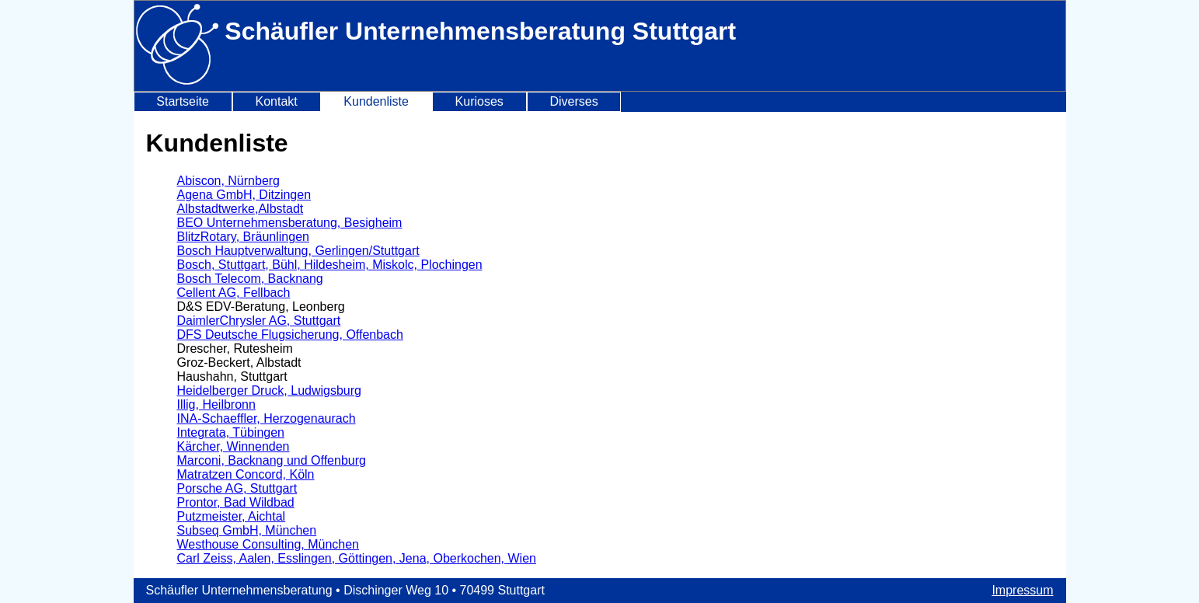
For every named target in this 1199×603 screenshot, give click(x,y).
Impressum (1022, 590)
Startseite (182, 101)
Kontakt (276, 101)
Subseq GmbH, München (247, 530)
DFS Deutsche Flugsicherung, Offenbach (290, 334)
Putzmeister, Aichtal (231, 516)
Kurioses (479, 101)
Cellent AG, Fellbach (234, 292)
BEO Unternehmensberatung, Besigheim (290, 222)
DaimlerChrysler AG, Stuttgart (259, 320)
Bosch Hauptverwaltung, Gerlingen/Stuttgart (298, 250)
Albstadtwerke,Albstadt (240, 208)
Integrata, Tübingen (230, 432)
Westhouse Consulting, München (268, 544)
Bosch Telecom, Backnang (250, 278)
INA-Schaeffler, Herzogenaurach (266, 418)
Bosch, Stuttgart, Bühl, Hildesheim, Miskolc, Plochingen (330, 264)
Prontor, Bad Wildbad (236, 502)
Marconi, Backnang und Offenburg (271, 460)
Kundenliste (376, 101)
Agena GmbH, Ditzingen (244, 194)
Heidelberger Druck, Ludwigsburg (269, 390)
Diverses (573, 101)
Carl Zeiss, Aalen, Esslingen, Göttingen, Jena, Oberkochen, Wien (356, 558)
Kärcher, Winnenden (233, 446)
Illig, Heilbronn (216, 404)
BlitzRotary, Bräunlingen (243, 236)
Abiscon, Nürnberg (229, 180)
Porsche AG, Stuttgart (237, 488)
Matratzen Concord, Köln (246, 474)
